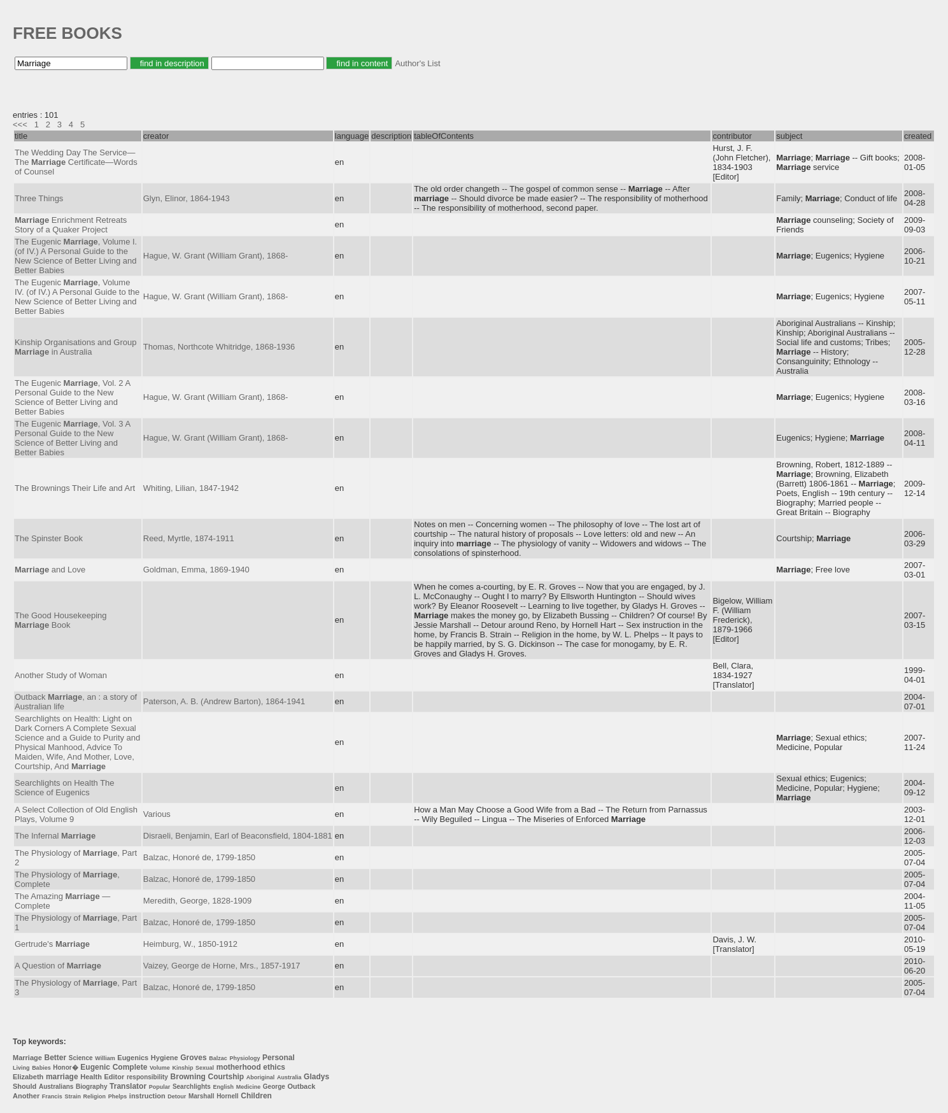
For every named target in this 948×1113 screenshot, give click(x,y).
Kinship (182, 1068)
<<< (20, 124)
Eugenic (95, 1067)
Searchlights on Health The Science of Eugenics (65, 787)
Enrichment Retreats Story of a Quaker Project (71, 224)
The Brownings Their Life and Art (75, 488)
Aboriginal (260, 1077)
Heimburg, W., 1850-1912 (190, 944)
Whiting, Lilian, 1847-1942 (191, 488)
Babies (41, 1068)
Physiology (244, 1058)
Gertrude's (52, 944)
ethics (274, 1067)
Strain (72, 1096)
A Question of (58, 965)
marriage (62, 1076)
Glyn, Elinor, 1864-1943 (186, 198)
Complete (130, 1067)
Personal (278, 1057)
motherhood (238, 1067)
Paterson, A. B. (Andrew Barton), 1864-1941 (224, 701)
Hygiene (164, 1057)
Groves (193, 1057)
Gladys (316, 1076)
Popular (160, 1087)
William (105, 1058)
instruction (147, 1096)
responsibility (147, 1077)
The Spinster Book (49, 538)
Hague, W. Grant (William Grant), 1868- (215, 255)
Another (26, 1096)
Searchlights (192, 1086)
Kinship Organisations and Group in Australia (76, 347)
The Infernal (55, 835)
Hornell (227, 1096)
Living (21, 1068)
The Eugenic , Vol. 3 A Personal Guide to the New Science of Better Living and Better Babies (72, 438)
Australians (56, 1086)
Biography (91, 1086)
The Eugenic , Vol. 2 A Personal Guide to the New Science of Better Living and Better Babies (72, 397)
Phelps (117, 1096)
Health (91, 1077)
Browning (188, 1076)
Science (81, 1057)
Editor (114, 1077)
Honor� (65, 1067)
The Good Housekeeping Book (61, 620)
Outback (301, 1086)
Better (55, 1057)
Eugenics (132, 1057)
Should (24, 1086)
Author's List (417, 63)
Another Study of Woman (61, 675)
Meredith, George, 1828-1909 (197, 900)
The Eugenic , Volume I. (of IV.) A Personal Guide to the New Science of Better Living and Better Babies (76, 256)
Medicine (248, 1087)
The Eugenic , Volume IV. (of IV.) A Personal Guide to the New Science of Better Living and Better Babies (77, 297)
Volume (160, 1068)
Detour (176, 1096)
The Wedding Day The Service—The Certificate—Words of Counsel (76, 162)
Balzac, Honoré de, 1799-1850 (199, 857)
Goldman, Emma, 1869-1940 (196, 569)
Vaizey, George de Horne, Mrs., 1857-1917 (222, 965)
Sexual (204, 1068)
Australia (289, 1077)
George (274, 1086)
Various (157, 814)
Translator (128, 1086)
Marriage (27, 1057)
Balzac (218, 1058)
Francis (52, 1096)
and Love (50, 569)
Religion (94, 1096)
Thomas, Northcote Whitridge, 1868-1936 (219, 346)
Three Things (39, 198)
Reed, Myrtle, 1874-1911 (188, 538)
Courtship (226, 1076)
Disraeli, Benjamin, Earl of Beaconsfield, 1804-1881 (237, 835)
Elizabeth (28, 1077)
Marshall (201, 1096)
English (223, 1087)
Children (256, 1095)
